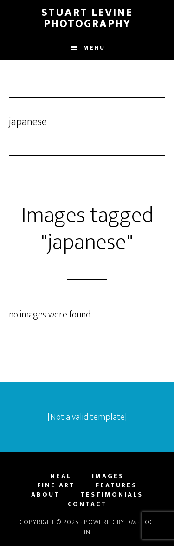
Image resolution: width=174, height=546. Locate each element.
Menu (94, 47)
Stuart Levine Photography (87, 18)
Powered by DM (110, 522)
